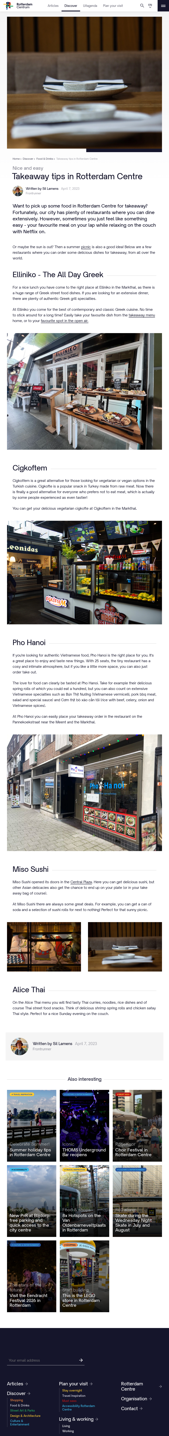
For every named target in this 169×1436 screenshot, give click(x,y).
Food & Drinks (19, 1405)
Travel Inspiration (73, 1395)
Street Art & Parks (22, 1410)
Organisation (136, 1398)
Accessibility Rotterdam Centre (78, 1407)
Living (66, 1426)
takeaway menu (142, 315)
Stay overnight (72, 1390)
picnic (86, 247)
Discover (71, 6)
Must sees (69, 1401)
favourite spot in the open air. (64, 321)
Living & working (78, 1419)
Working (68, 1431)
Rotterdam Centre (141, 1386)
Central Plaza (81, 882)
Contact (132, 1408)
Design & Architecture (25, 1416)
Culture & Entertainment (19, 1422)
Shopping (16, 1400)
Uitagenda (90, 6)
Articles (53, 6)
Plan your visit (113, 6)
